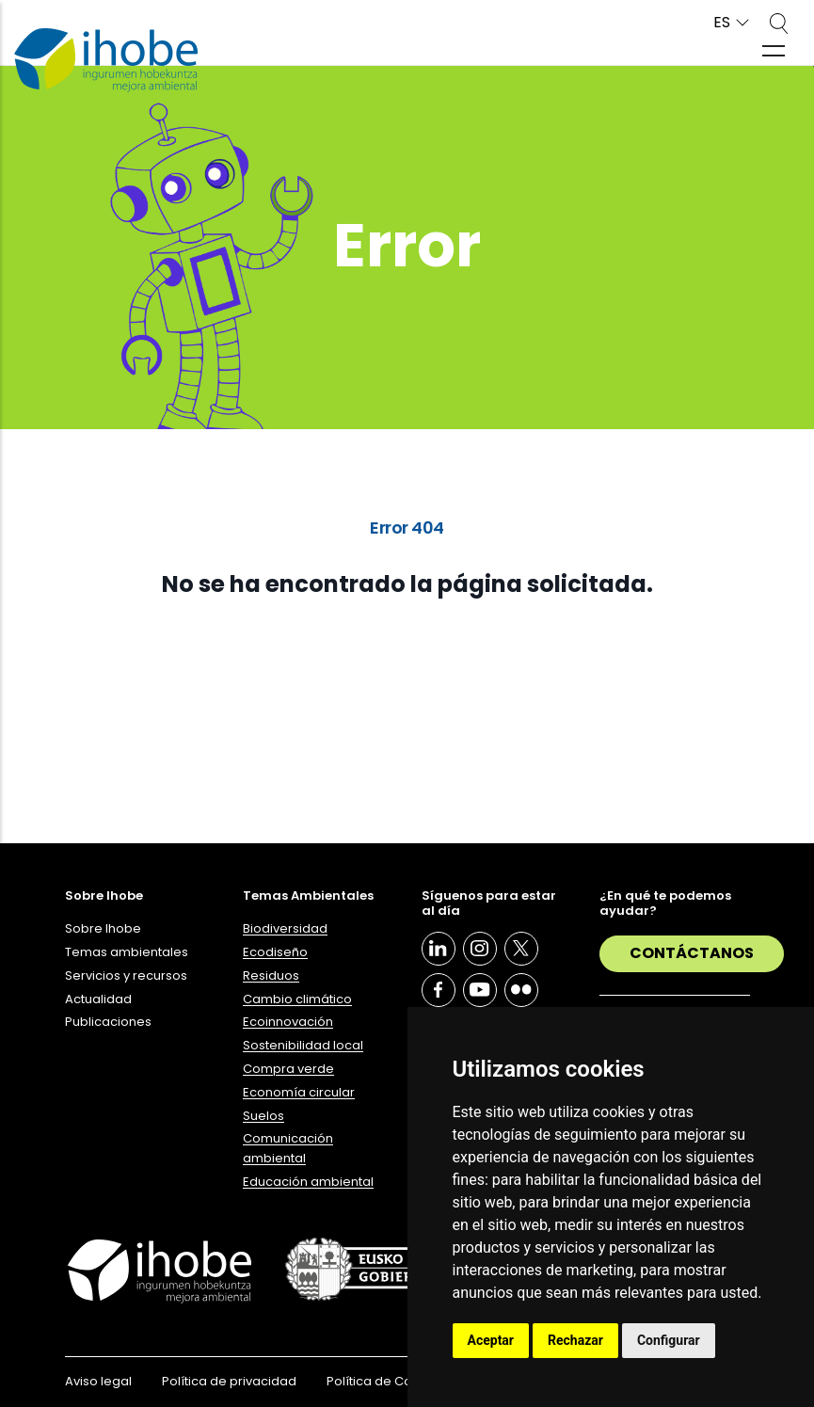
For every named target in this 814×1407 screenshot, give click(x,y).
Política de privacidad (229, 1381)
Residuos (271, 975)
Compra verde (288, 1069)
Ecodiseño (275, 952)
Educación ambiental (308, 1182)
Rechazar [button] (575, 1340)
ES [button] (721, 23)
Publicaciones (108, 1022)
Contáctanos (692, 953)
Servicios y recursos (126, 975)
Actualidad (98, 999)
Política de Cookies (386, 1381)
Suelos (263, 1116)
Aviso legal (98, 1381)
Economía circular (299, 1092)
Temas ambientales (126, 952)
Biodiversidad (285, 928)
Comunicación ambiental (288, 1148)
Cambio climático (297, 999)
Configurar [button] (668, 1340)
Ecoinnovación (288, 1022)
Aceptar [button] (491, 1340)
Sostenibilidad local (303, 1045)
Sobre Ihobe (103, 928)
